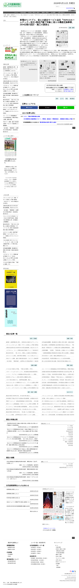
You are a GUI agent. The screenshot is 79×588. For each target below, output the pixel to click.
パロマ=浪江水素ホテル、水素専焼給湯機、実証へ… (19, 379)
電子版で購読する (68, 91)
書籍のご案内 (45, 12)
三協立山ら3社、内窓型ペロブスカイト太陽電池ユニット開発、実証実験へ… (25, 385)
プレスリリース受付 (60, 558)
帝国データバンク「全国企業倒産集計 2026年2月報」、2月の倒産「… (23, 401)
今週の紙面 (23, 12)
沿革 (57, 565)
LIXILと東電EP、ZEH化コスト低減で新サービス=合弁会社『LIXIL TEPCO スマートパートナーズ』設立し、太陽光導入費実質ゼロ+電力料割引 (48, 70)
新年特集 (70, 445)
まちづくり (70, 392)
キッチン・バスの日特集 (67, 436)
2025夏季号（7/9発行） (36, 553)
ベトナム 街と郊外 (68, 464)
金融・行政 (70, 338)
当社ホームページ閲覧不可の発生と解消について (19, 502)
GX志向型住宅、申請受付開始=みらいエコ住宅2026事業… (56, 358)
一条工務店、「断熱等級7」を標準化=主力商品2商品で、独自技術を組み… (25, 361)
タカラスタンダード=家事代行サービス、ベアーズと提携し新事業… (23, 382)
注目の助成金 (35, 466)
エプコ (62, 98)
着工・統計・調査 (32, 392)
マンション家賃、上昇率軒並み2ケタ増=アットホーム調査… (21, 414)
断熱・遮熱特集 (69, 441)
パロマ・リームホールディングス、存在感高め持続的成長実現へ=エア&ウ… (25, 371)
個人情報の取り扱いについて (70, 573)
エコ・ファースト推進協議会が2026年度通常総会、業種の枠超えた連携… (60, 369)
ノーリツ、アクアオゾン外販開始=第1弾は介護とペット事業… (21, 374)
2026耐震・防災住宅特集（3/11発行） (39, 558)
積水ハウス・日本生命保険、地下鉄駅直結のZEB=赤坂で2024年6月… (59, 414)
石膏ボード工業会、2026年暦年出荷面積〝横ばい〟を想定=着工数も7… (60, 374)
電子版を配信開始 (60, 552)
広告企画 (70, 434)
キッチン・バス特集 (68, 438)
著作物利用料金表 (12, 561)
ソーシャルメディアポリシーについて (68, 575)
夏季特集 (70, 433)
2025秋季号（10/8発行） (36, 551)
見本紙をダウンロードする (49, 528)
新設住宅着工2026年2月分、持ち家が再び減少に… (18, 395)
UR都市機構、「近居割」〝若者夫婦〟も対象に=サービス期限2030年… (60, 350)
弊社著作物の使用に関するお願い (48, 122)
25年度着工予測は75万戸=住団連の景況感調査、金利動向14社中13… (23, 398)
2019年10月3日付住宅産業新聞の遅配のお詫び (18, 506)
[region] (11, 32)
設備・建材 (7, 15)
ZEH (57, 98)
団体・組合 (70, 365)
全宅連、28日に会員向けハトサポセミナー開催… (54, 398)
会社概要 (53, 12)
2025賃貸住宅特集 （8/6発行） (37, 562)
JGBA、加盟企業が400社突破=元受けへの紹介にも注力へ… (57, 388)
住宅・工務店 (33, 338)
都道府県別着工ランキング (66, 467)
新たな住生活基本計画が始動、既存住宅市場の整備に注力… (57, 361)
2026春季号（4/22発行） (36, 547)
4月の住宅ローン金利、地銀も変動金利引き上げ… (54, 355)
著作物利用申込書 (12, 563)
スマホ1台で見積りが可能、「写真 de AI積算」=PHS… (20, 369)
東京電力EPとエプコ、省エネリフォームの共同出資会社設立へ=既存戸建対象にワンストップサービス (29, 64)
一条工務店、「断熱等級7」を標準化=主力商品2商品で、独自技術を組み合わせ (10, 129)
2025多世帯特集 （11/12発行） (38, 560)
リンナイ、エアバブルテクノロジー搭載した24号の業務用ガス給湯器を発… (25, 388)
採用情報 (58, 567)
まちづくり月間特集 (33, 434)
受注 (67, 98)
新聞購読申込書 (11, 547)
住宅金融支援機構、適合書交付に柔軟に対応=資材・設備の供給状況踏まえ (10, 95)
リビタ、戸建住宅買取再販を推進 (31, 116)
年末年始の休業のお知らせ (13, 497)
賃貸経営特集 (69, 431)
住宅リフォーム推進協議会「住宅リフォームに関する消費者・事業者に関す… (25, 404)
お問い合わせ (61, 12)
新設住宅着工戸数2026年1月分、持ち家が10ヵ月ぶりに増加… (21, 409)
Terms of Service (70, 580)
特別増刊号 (35, 427)
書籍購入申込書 (11, 549)
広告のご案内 (59, 556)
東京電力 (72, 98)
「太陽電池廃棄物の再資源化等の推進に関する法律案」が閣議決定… (59, 353)
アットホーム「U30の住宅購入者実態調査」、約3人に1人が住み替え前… (24, 406)
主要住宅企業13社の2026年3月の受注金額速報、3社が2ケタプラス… (23, 347)
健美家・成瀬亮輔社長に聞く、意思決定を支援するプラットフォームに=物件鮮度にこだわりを (10, 68)
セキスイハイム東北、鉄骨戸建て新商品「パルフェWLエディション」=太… (25, 355)
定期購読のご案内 (68, 89)
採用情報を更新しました (13, 489)
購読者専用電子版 (70, 8)
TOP (74, 127)
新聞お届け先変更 (60, 550)
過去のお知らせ (34, 511)
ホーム (16, 12)
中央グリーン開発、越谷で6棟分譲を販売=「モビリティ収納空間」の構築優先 (10, 123)
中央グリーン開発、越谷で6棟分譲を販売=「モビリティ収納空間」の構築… (25, 358)
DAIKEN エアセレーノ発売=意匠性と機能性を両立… (19, 377)
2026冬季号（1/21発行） (36, 549)
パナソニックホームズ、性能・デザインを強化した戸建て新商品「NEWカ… (25, 345)
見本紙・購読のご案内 (33, 12)
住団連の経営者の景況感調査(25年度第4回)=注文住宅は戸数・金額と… (59, 371)
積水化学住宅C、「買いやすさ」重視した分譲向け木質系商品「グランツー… (25, 353)
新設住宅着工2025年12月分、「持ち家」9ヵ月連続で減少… (21, 412)
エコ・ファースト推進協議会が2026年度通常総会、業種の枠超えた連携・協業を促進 (10, 117)
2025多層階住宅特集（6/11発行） (38, 564)
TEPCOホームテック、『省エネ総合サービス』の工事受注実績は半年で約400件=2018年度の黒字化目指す (67, 69)
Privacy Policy (62, 580)
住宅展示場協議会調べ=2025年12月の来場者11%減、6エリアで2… (58, 385)
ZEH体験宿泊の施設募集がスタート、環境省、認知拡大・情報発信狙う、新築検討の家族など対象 (48, 119)
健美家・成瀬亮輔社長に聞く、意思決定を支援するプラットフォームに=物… (25, 342)
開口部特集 (70, 443)
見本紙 (9, 556)
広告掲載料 (10, 554)
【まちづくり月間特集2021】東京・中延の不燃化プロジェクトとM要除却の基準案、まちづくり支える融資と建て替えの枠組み (22, 431)
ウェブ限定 (70, 425)
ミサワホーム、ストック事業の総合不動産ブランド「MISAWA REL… (23, 350)
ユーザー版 (30, 427)
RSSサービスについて (61, 561)
